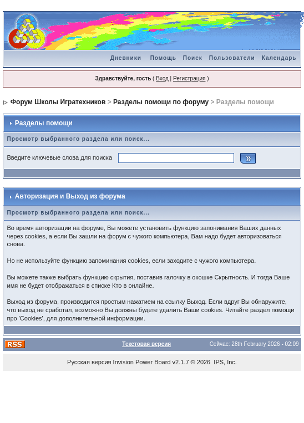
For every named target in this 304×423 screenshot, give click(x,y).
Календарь (279, 58)
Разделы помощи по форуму (161, 102)
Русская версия (89, 362)
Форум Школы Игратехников (58, 102)
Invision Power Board (142, 362)
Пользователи (232, 58)
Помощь (163, 58)
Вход (162, 78)
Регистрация (189, 78)
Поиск (192, 58)
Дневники (125, 58)
